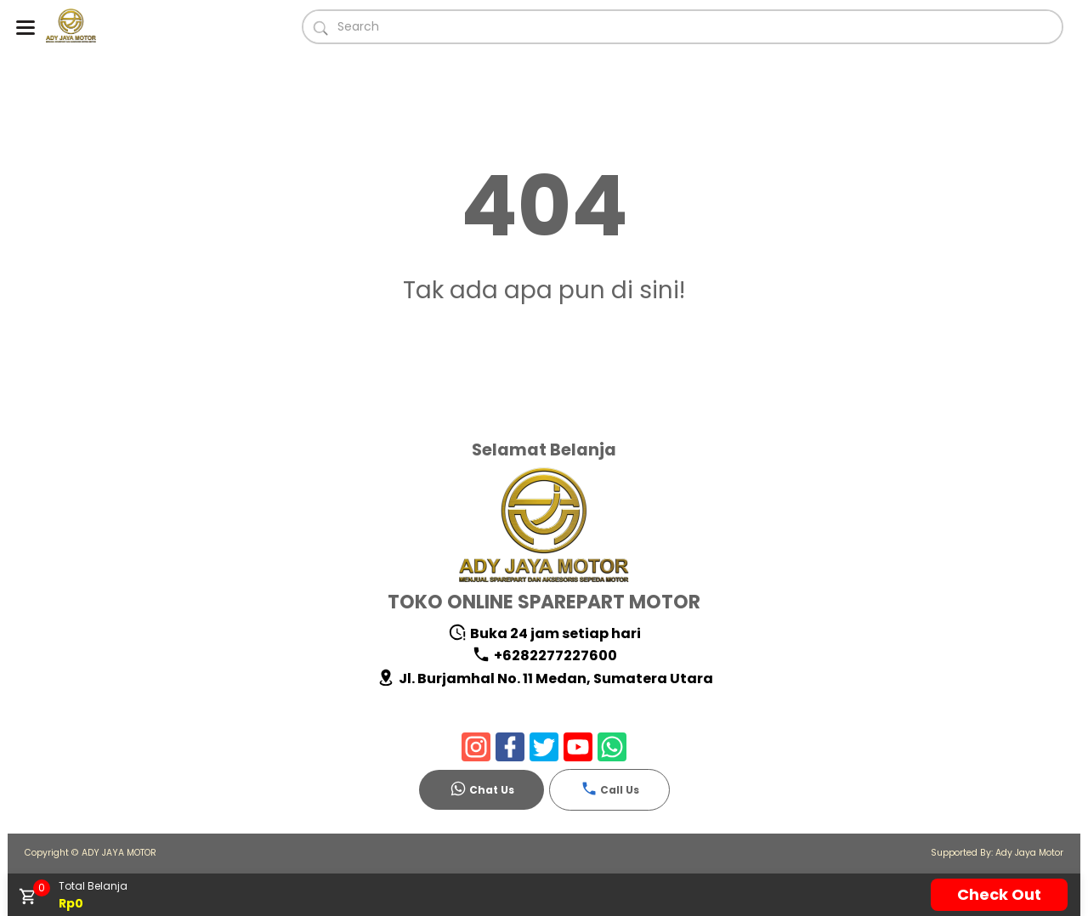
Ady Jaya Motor (1029, 852)
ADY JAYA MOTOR (119, 852)
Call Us (610, 788)
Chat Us (482, 788)
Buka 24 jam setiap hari (544, 633)
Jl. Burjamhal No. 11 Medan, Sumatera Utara (545, 678)
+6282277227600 (544, 655)
